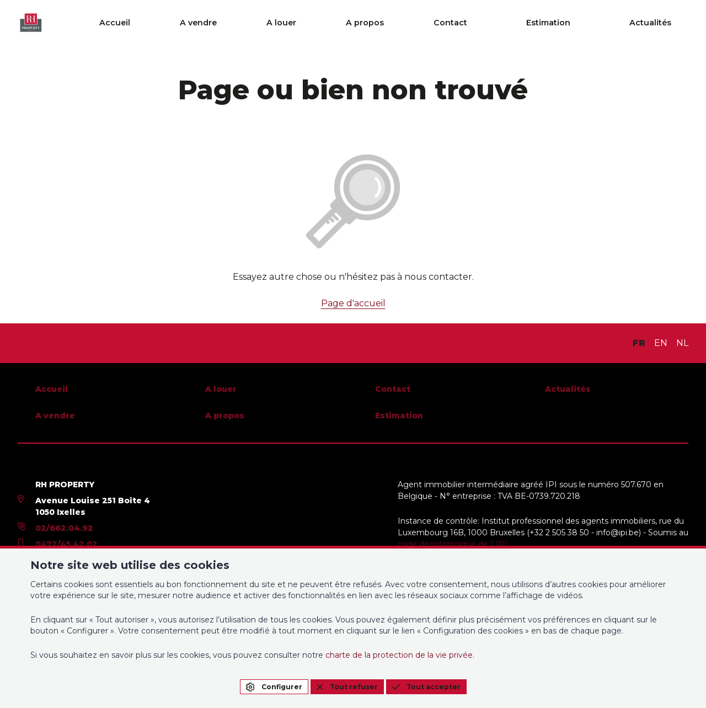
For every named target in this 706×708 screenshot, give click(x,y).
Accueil (275, 23)
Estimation (590, 23)
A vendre (335, 23)
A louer (393, 23)
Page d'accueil (353, 303)
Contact (515, 23)
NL (682, 343)
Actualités (668, 23)
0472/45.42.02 (66, 544)
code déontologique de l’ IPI (452, 544)
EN (660, 343)
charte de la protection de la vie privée (399, 655)
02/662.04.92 (64, 528)
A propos (453, 23)
